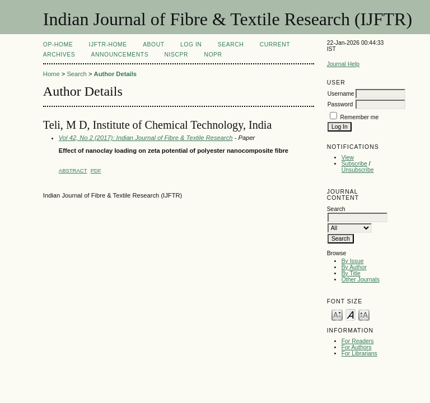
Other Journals (361, 280)
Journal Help (343, 64)
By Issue (353, 261)
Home (51, 74)
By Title (351, 273)
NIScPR (176, 54)
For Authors (357, 347)
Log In (191, 44)
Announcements (120, 54)
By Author (354, 267)
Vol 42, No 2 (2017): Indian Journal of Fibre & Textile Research (146, 137)
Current (275, 44)
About (153, 44)
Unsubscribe (358, 170)
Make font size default (350, 314)
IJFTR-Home (108, 44)
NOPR (213, 54)
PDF (96, 170)
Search (231, 44)
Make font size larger (364, 314)
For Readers (358, 341)
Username (341, 94)
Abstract (73, 170)
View (348, 157)
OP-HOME (58, 44)
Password (340, 104)
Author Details (115, 74)
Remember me (359, 117)
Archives (59, 54)
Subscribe (354, 164)
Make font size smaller (337, 314)
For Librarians (359, 353)
